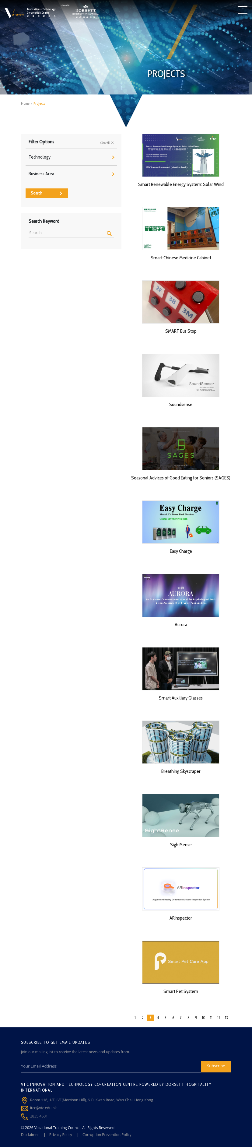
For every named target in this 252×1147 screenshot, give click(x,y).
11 (211, 1017)
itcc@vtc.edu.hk (43, 1107)
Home (25, 103)
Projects (39, 103)
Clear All (107, 143)
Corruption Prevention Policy (106, 1134)
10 (203, 1017)
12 (218, 1017)
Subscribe (216, 1065)
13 (226, 1017)
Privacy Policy (60, 1134)
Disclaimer (30, 1134)
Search (46, 193)
